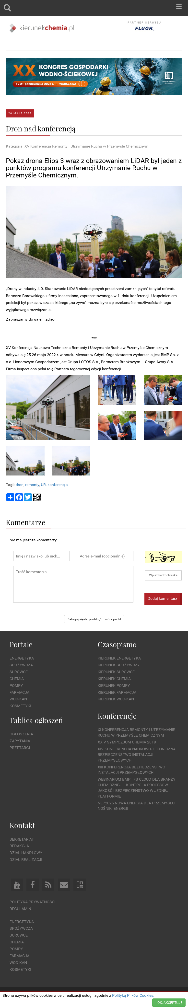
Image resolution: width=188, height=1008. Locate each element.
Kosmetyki (20, 706)
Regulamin (20, 908)
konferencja (57, 484)
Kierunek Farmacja (117, 692)
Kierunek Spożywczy (119, 665)
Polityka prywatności (32, 902)
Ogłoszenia (21, 734)
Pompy (16, 685)
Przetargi (20, 747)
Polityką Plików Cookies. (133, 995)
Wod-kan (18, 699)
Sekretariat (22, 839)
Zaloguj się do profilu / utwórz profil (94, 619)
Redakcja (19, 846)
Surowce (19, 672)
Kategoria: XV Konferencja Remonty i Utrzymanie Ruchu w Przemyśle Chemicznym (77, 146)
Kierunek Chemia (114, 678)
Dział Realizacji (26, 859)
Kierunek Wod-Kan (116, 699)
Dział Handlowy (26, 852)
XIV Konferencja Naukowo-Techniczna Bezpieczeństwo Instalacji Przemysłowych (137, 755)
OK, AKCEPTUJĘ (169, 1003)
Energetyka (22, 658)
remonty (32, 484)
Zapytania (20, 741)
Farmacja (19, 692)
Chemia (17, 678)
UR (43, 484)
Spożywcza (21, 665)
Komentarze (25, 522)
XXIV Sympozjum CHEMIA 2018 (127, 742)
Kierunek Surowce (116, 672)
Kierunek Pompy (114, 685)
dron (20, 484)
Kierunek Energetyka (119, 658)
